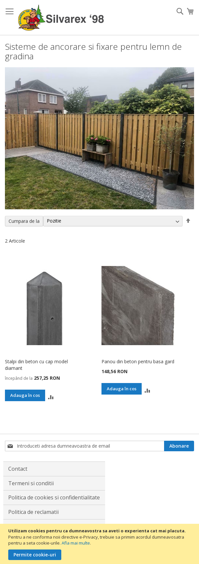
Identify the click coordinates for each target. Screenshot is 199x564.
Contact (17, 468)
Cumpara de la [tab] (24, 221)
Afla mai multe (76, 543)
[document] (100, 544)
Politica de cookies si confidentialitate (54, 497)
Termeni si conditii (31, 483)
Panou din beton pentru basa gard (137, 361)
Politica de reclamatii (33, 512)
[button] (51, 396)
